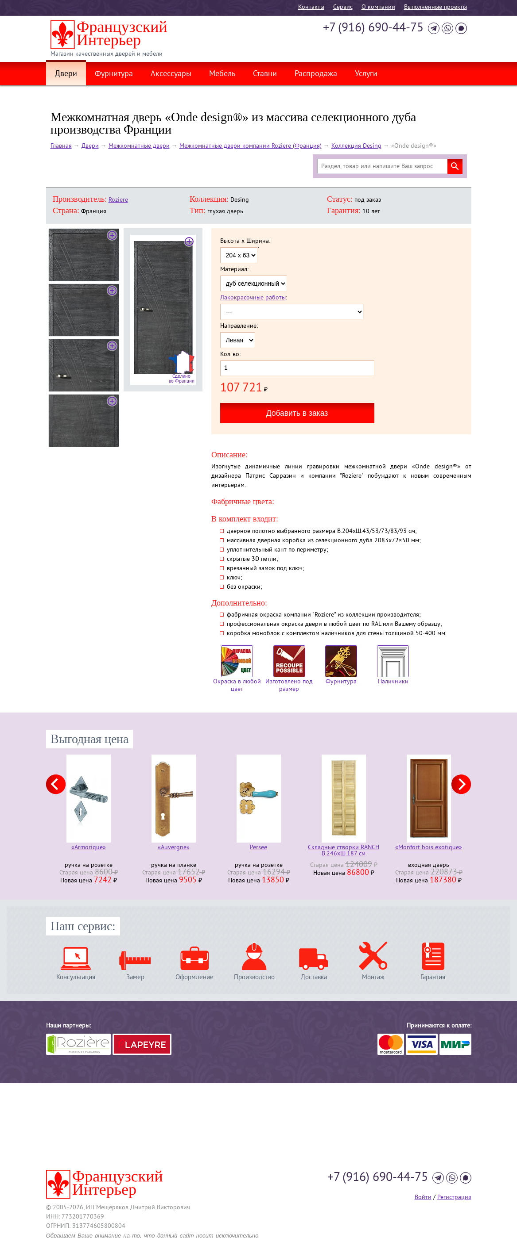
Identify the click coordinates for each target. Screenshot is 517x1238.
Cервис (343, 7)
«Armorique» (88, 848)
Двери (66, 74)
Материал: (234, 270)
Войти (423, 1197)
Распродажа (316, 74)
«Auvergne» (174, 848)
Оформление (194, 977)
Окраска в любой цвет (237, 669)
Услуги (366, 74)
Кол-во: (230, 355)
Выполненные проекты (435, 7)
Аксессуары (171, 74)
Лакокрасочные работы (253, 298)
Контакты (311, 7)
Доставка (314, 977)
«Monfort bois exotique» (428, 848)
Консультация (75, 977)
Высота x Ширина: (245, 241)
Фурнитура (114, 74)
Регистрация (454, 1197)
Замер (135, 977)
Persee (258, 848)
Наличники (393, 665)
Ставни (265, 74)
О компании (378, 7)
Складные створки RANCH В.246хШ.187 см (343, 851)
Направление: (239, 326)
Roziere (118, 200)
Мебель (222, 74)
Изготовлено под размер (289, 669)
